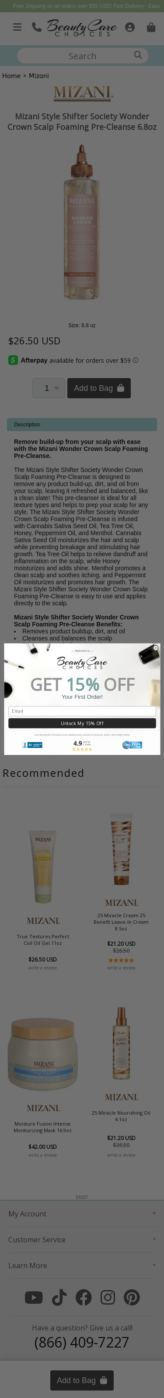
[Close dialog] (155, 647)
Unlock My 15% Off (81, 723)
